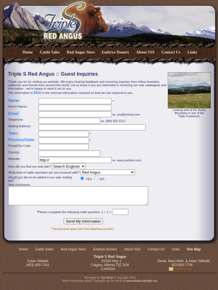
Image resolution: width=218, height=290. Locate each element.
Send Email (180, 271)
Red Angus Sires (81, 52)
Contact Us (171, 52)
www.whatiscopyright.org (141, 282)
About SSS (145, 52)
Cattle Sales (50, 52)
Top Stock (107, 279)
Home (27, 52)
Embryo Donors (115, 52)
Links (192, 52)
